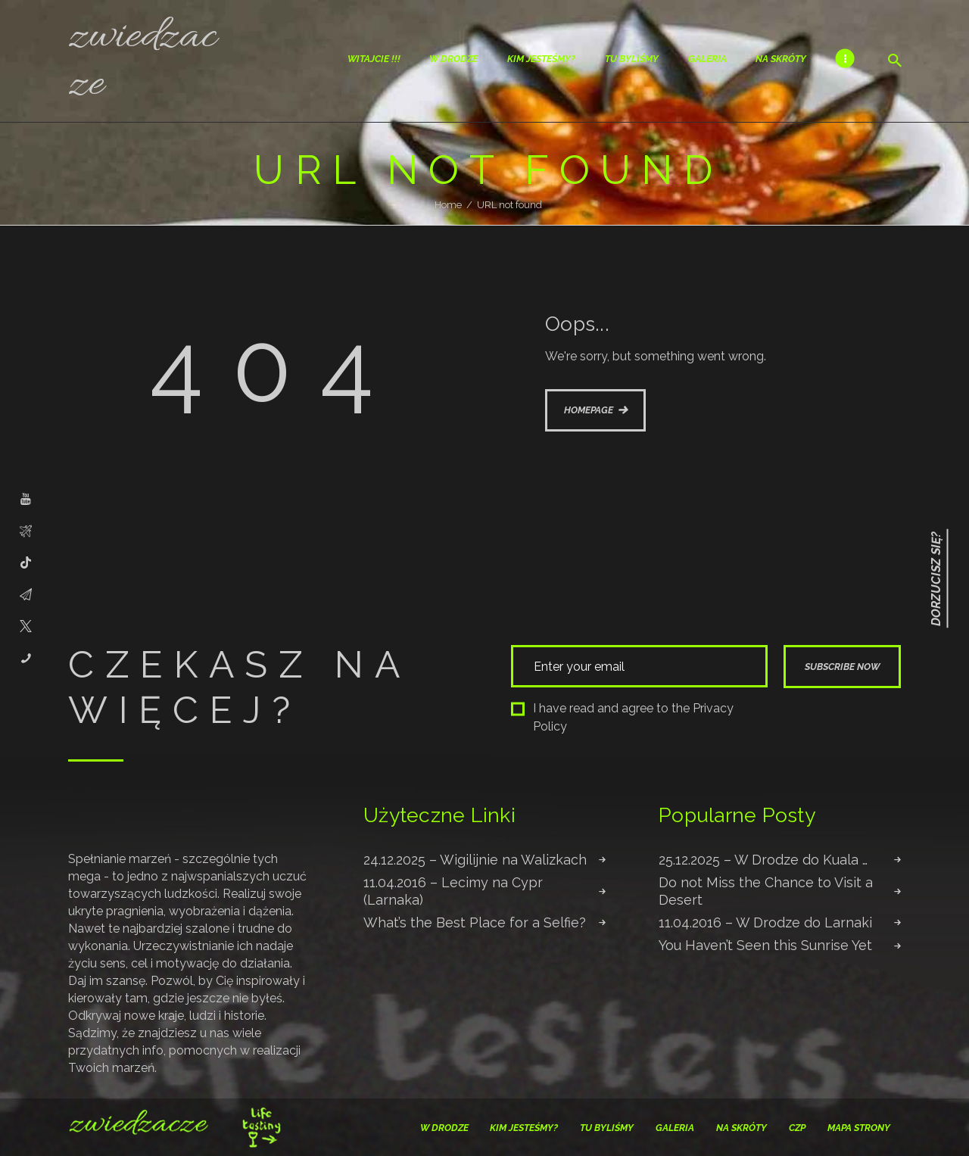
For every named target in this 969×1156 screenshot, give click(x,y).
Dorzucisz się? (936, 578)
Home (448, 204)
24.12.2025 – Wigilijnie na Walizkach (475, 860)
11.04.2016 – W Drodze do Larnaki (765, 922)
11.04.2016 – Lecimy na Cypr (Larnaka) (453, 890)
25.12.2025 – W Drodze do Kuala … (763, 860)
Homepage (588, 410)
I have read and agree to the (622, 717)
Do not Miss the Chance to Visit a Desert (766, 890)
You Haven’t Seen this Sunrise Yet (765, 945)
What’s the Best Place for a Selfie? (474, 922)
